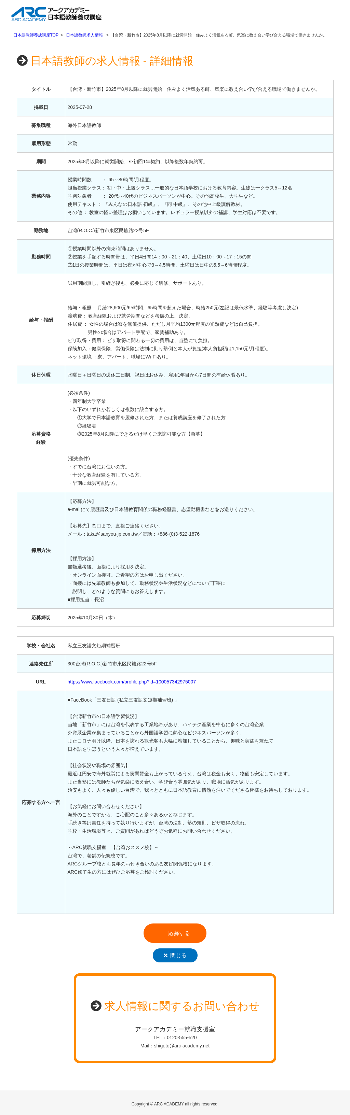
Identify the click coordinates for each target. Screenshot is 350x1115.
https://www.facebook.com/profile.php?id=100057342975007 (132, 681)
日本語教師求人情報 (84, 35)
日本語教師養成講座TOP (35, 35)
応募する (179, 933)
